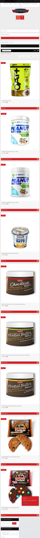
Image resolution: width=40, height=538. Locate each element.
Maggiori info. (34, 500)
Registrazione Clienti (26, 3)
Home (3, 42)
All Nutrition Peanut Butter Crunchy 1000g (10, 151)
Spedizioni (20, 3)
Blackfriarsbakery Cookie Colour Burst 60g (10, 507)
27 (33, 56)
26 (31, 56)
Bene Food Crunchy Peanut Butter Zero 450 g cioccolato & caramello (16, 355)
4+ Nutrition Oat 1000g (6, 100)
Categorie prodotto (6, 532)
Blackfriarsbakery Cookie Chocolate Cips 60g (11, 456)
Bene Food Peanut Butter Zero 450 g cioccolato (11, 406)
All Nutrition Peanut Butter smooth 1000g (10, 202)
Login (20, 5)
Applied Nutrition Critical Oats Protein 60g (10, 253)
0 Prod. (18, 17)
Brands (3, 537)
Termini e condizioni (34, 3)
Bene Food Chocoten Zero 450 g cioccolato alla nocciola (13, 304)
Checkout (10, 3)
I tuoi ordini (15, 3)
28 (35, 56)
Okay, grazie (25, 503)
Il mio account (5, 3)
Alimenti (6, 42)
